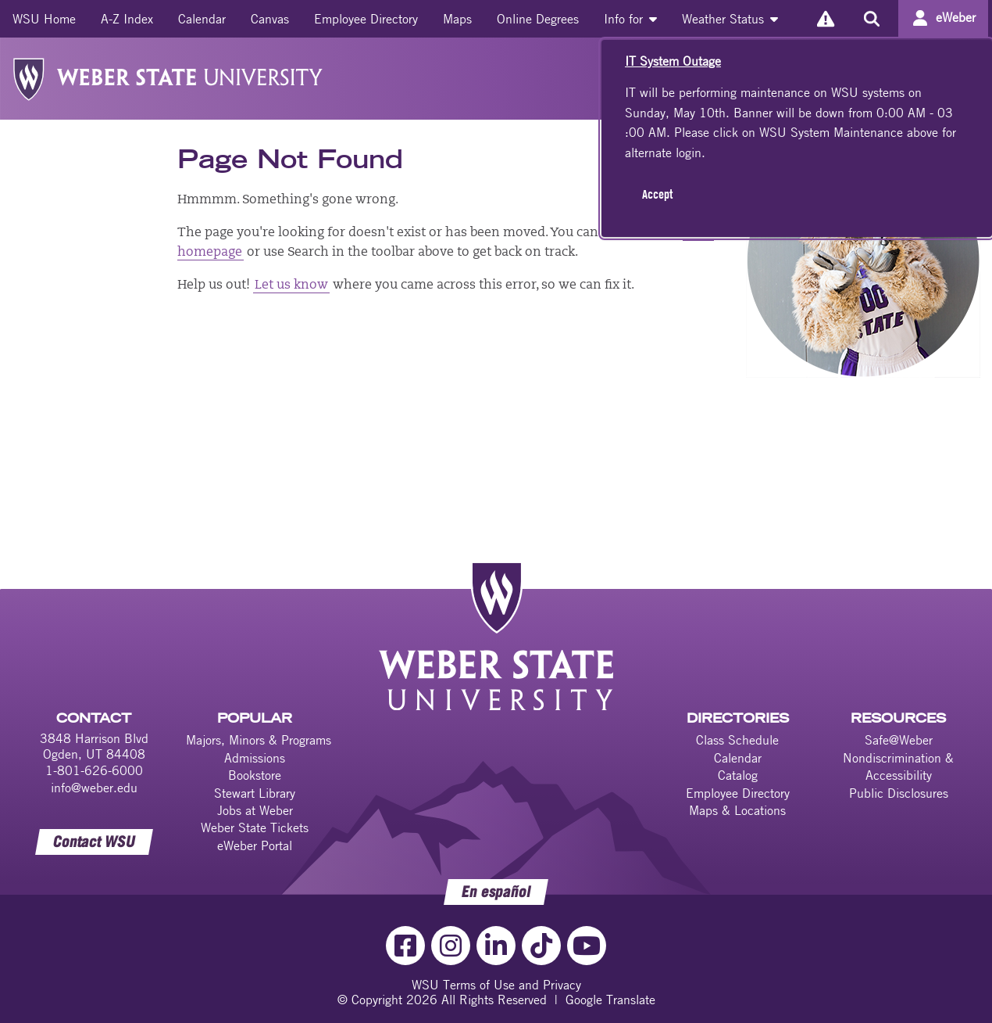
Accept (657, 194)
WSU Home (44, 19)
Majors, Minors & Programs (258, 740)
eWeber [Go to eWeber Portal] (956, 17)
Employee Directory (366, 19)
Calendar (202, 19)
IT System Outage (673, 61)
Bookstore (254, 775)
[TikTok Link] (541, 945)
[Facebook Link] (405, 945)
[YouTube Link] (586, 945)
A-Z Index (127, 19)
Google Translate (610, 999)
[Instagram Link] (450, 945)
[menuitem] (44, 19)
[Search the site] (871, 19)
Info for (630, 19)
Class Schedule (737, 740)
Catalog (738, 775)
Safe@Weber (899, 740)
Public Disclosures (898, 793)
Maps (457, 19)
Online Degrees (538, 19)
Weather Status (730, 19)
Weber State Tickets (255, 827)
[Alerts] (825, 18)
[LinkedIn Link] (496, 945)
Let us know (291, 285)
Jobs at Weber (255, 810)
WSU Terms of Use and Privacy (496, 984)
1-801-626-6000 (94, 770)
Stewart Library (254, 793)
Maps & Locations (737, 810)
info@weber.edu (94, 787)
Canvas (270, 19)
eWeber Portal (254, 845)
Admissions (254, 758)
